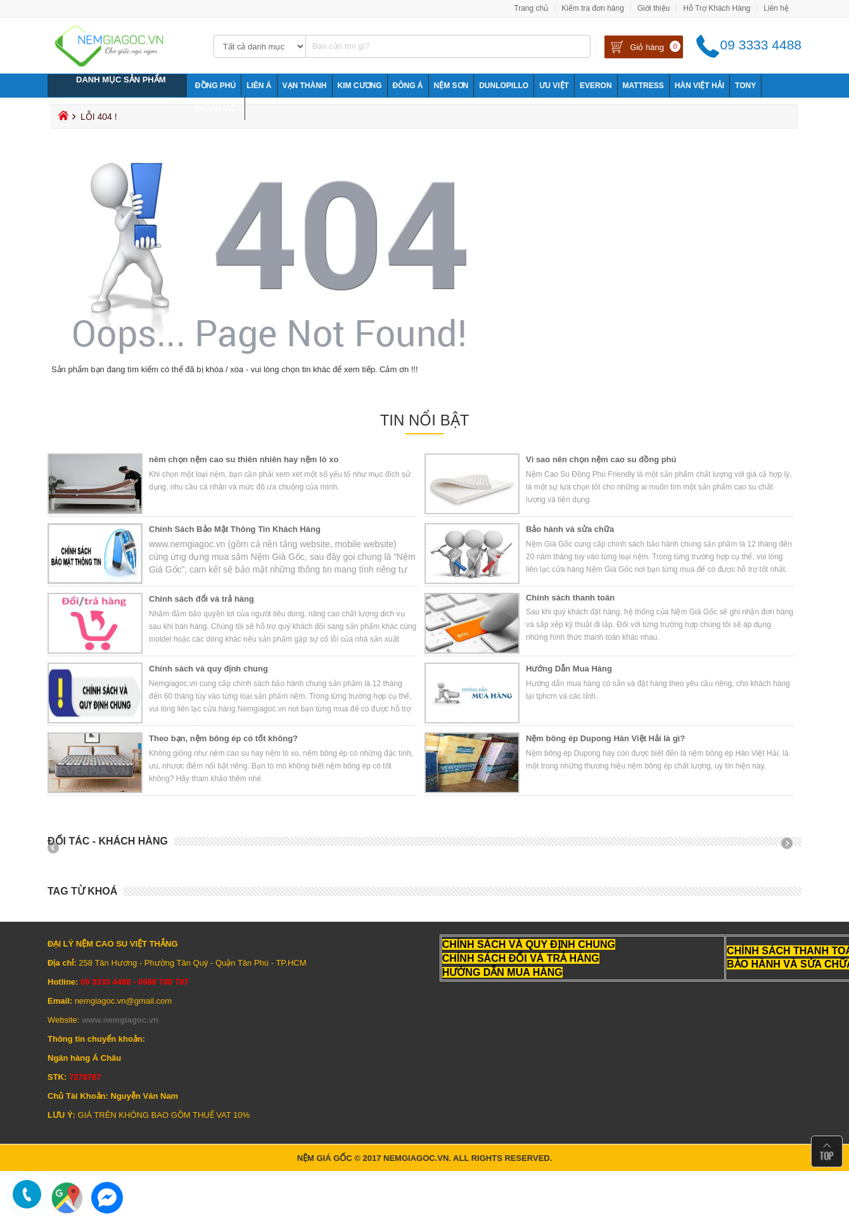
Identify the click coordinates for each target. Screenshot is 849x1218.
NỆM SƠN (451, 85)
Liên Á (258, 85)
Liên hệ (776, 8)
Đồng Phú (215, 85)
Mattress (643, 85)
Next (791, 848)
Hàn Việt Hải (699, 85)
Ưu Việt (554, 85)
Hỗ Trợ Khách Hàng (716, 8)
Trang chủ (531, 8)
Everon (596, 85)
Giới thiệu (653, 8)
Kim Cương (360, 85)
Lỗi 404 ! (98, 117)
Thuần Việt (217, 108)
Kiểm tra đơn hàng (592, 8)
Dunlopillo (503, 85)
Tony (745, 85)
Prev (58, 848)
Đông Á (408, 85)
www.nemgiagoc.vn (120, 1020)
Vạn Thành (305, 85)
